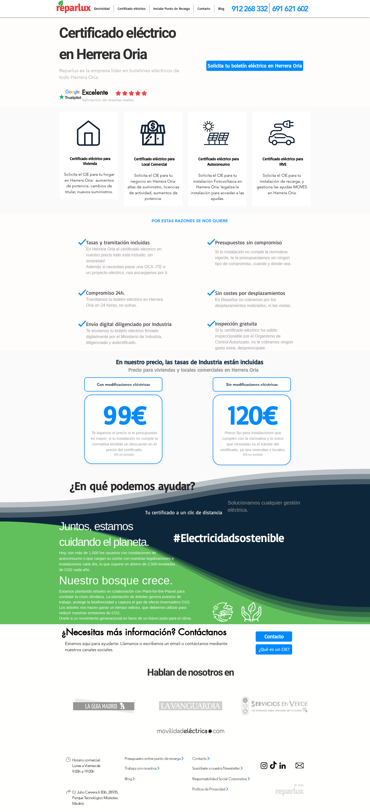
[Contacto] (274, 636)
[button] (254, 66)
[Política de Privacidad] (216, 789)
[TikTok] (273, 765)
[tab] (123, 384)
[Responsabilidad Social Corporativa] (223, 779)
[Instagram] (264, 765)
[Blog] (138, 779)
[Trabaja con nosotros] (149, 768)
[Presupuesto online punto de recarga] (156, 758)
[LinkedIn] (282, 765)
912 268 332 (249, 8)
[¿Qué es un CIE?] (274, 649)
